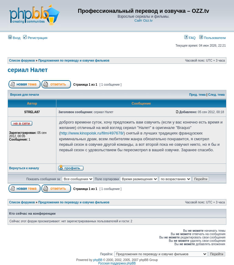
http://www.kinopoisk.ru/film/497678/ (91, 133)
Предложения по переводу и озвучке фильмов (73, 60)
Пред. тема (197, 94)
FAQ (190, 38)
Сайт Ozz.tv (143, 20)
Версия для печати (24, 94)
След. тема (216, 94)
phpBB (97, 260)
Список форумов (22, 60)
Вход (14, 38)
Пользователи (212, 38)
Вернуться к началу (24, 168)
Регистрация (35, 38)
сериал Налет (28, 69)
